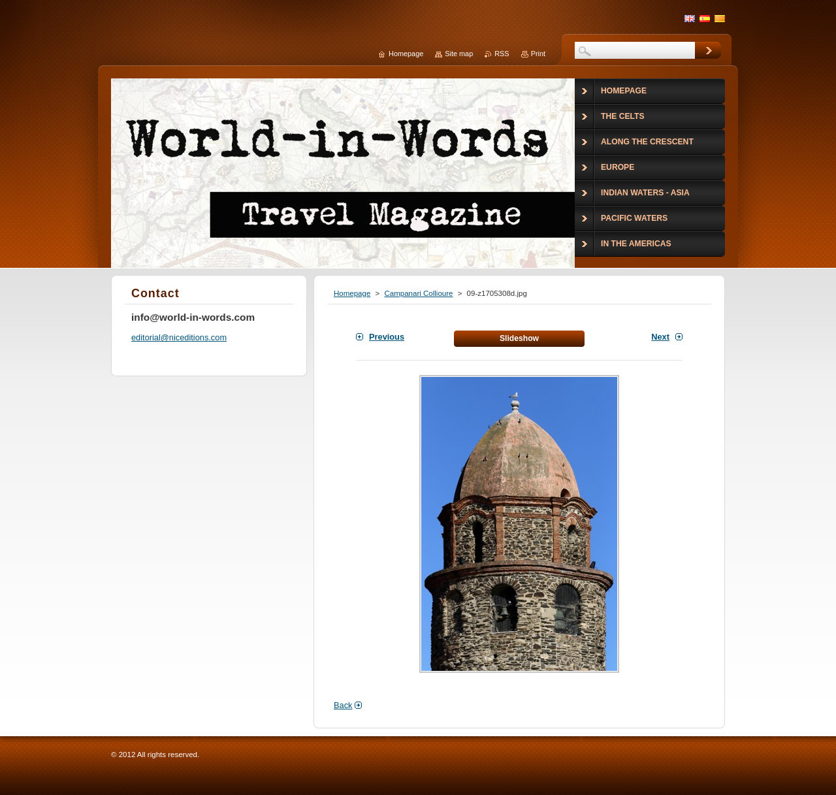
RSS (501, 53)
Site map (459, 53)
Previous (386, 337)
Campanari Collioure (418, 293)
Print (538, 53)
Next (660, 337)
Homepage (352, 293)
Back (343, 705)
